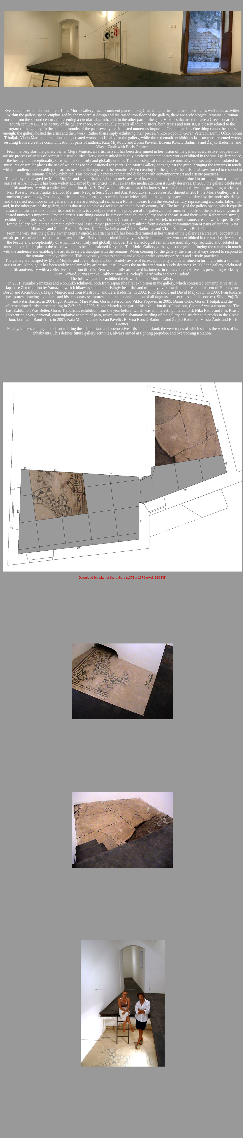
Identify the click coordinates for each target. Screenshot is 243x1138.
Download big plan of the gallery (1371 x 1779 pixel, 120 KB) (122, 577)
